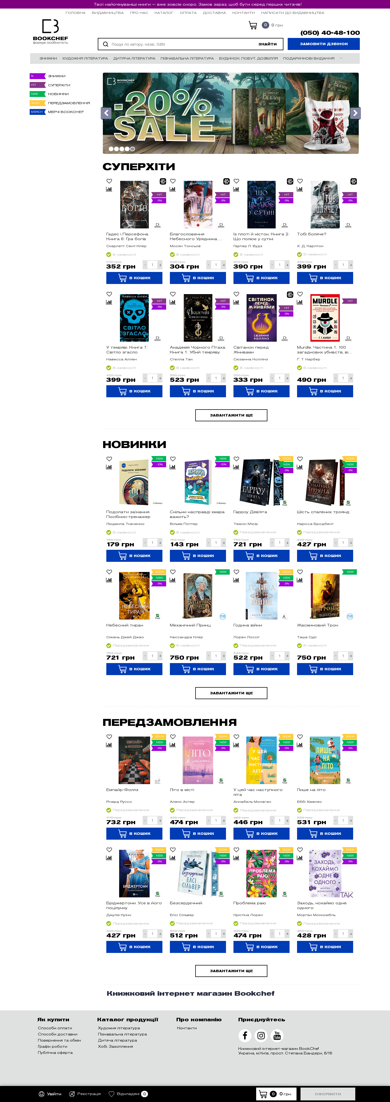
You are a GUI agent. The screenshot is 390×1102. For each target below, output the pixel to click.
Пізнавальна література (187, 58)
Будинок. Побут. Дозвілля (248, 58)
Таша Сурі (307, 637)
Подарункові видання (308, 58)
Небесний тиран (124, 625)
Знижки (48, 58)
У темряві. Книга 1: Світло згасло (127, 350)
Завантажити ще (231, 415)
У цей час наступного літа (258, 792)
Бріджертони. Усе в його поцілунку (134, 905)
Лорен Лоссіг (246, 637)
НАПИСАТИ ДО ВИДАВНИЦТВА (292, 13)
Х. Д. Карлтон (310, 246)
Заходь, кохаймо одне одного (322, 905)
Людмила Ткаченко (125, 524)
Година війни (247, 625)
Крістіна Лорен (248, 915)
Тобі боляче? (311, 234)
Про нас (139, 13)
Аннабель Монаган (252, 802)
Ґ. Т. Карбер (308, 359)
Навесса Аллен (121, 359)
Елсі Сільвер (182, 915)
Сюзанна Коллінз (250, 359)
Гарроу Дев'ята (250, 511)
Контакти (243, 13)
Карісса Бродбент (315, 524)
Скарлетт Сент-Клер (126, 246)
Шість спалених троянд (323, 511)
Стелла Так (181, 359)
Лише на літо (311, 789)
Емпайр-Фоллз (122, 789)
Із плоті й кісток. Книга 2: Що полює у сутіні (261, 236)
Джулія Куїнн (118, 915)
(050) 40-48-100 (330, 33)
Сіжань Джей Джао (125, 637)
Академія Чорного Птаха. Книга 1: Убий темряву (198, 350)
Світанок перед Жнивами (251, 350)
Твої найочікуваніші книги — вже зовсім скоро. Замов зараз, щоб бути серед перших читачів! (198, 4)
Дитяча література (134, 58)
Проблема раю (249, 903)
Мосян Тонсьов (185, 246)
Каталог (164, 13)
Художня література (85, 58)
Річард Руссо (119, 802)
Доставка (214, 13)
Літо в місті (182, 789)
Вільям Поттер (184, 524)
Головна (75, 13)
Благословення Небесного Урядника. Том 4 (194, 236)
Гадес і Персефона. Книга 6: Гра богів (127, 236)
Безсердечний (186, 903)
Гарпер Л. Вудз (247, 246)
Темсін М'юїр (245, 524)
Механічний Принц (190, 625)
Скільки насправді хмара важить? (197, 514)
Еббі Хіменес (309, 802)
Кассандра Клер (186, 637)
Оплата (188, 13)
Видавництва (108, 13)
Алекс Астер (182, 802)
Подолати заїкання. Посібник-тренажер (128, 514)
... (341, 57)
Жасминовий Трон (317, 625)
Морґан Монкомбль (316, 915)
